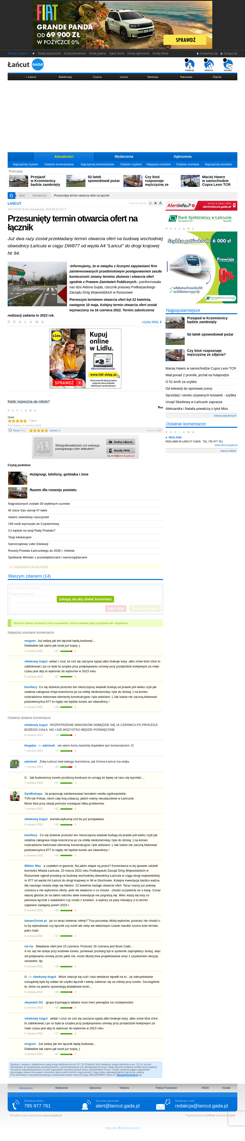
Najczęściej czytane (25, 164)
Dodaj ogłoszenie (138, 53)
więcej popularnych (225, 415)
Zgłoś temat (117, 53)
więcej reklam (228, 450)
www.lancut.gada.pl (226, 445)
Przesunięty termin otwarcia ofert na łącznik (81, 195)
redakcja (190, 65)
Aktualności (63, 156)
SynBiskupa (33, 793)
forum (19, 430)
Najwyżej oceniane (159, 164)
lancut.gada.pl (53, 1115)
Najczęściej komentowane (97, 164)
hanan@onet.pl (35, 920)
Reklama (124, 1088)
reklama (209, 65)
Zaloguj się (228, 53)
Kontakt (226, 1088)
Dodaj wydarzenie (49, 53)
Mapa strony (112, 1127)
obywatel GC (33, 1002)
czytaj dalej (152, 322)
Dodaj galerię (98, 53)
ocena (55, 430)
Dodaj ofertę (160, 53)
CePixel (210, 1115)
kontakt (228, 65)
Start (22, 195)
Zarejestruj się (207, 53)
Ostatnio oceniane (187, 164)
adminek (30, 761)
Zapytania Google (130, 1127)
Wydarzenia (124, 156)
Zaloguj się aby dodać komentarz (85, 599)
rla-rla (28, 946)
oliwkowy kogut (36, 661)
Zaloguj (121, 1075)
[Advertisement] (122, 116)
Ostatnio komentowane (59, 164)
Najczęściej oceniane (218, 164)
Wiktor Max (32, 866)
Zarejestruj (132, 1075)
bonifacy (30, 687)
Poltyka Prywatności (166, 1088)
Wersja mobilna (17, 53)
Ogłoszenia (183, 156)
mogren (30, 641)
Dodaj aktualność (74, 53)
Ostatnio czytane (130, 164)
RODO (205, 1088)
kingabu (30, 745)
